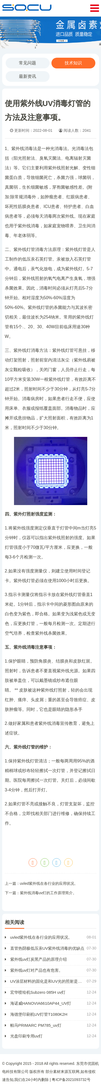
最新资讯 (27, 76)
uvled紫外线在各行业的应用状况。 (49, 883)
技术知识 (73, 63)
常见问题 (27, 63)
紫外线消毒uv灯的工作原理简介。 (48, 893)
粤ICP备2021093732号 (71, 1079)
